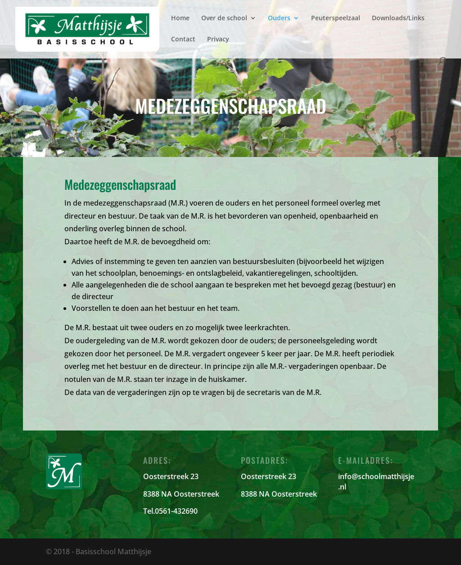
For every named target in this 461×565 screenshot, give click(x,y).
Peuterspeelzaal (335, 18)
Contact (183, 39)
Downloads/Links (398, 18)
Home (180, 18)
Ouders (279, 18)
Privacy (218, 39)
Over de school (224, 18)
